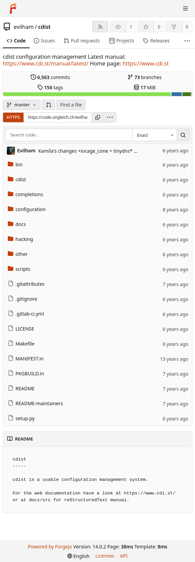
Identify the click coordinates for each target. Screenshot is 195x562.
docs (17, 224)
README (21, 388)
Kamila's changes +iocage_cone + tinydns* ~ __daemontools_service (113, 151)
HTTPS (13, 117)
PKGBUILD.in (26, 373)
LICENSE (21, 328)
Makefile (21, 343)
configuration (27, 209)
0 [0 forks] (186, 26)
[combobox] (154, 135)
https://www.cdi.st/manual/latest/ (45, 63)
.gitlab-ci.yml (26, 314)
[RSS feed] (100, 26)
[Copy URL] (98, 117)
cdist (44, 26)
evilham (24, 26)
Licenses (104, 555)
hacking (20, 239)
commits (50, 77)
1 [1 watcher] (131, 26)
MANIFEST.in (26, 358)
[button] (48, 105)
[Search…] (183, 135)
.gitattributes (26, 284)
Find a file (71, 104)
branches (145, 77)
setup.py (21, 418)
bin (15, 164)
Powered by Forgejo (50, 546)
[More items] (187, 41)
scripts (19, 269)
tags (50, 87)
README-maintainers (35, 403)
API (124, 555)
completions (25, 194)
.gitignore (22, 299)
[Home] (12, 8)
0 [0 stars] (159, 26)
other (18, 254)
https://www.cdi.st (146, 63)
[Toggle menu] (185, 8)
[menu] (109, 117)
